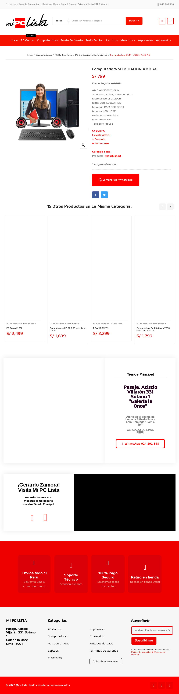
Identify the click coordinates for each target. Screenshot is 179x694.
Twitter (104, 194)
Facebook (95, 194)
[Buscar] (98, 21)
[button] (166, 4)
